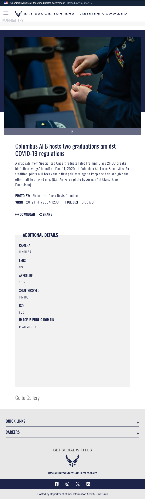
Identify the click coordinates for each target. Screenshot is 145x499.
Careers (13, 432)
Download (25, 214)
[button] (80, 3)
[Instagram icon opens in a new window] (67, 484)
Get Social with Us (72, 450)
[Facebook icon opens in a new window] (56, 484)
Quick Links (15, 421)
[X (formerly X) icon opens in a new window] (78, 484)
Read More (27, 327)
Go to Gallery (27, 397)
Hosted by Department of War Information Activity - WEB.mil (72, 494)
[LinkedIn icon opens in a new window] (88, 484)
